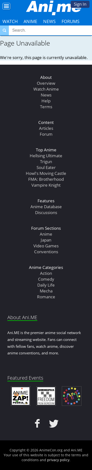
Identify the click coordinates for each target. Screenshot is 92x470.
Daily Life (46, 285)
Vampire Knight (46, 185)
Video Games (46, 246)
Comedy (46, 279)
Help (46, 101)
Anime (30, 21)
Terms (46, 106)
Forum (46, 134)
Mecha (46, 291)
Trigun (46, 161)
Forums (70, 21)
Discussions (46, 212)
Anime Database (46, 206)
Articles (46, 128)
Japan (46, 240)
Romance (46, 297)
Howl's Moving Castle (46, 173)
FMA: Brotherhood (46, 179)
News (49, 21)
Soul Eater (46, 167)
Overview (46, 83)
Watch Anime (46, 89)
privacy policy (58, 460)
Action (46, 273)
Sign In (80, 4)
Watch (10, 21)
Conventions (46, 251)
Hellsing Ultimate (46, 155)
